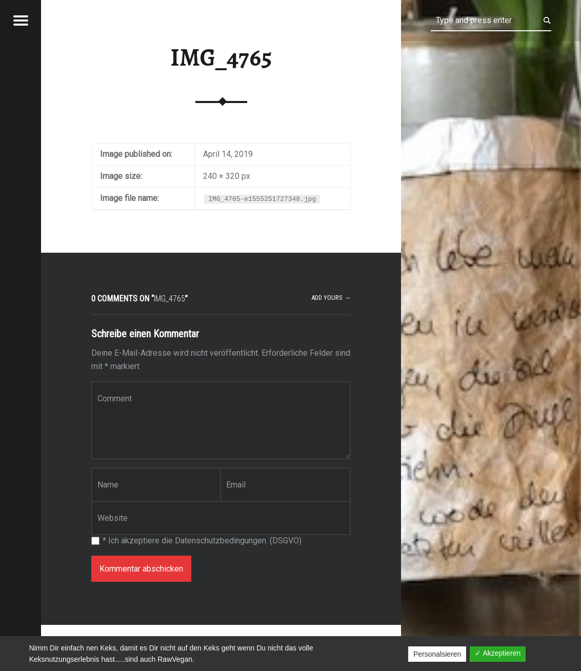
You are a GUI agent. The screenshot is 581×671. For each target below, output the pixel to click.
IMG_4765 (221, 57)
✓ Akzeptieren (497, 653)
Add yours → (331, 297)
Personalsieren (437, 654)
